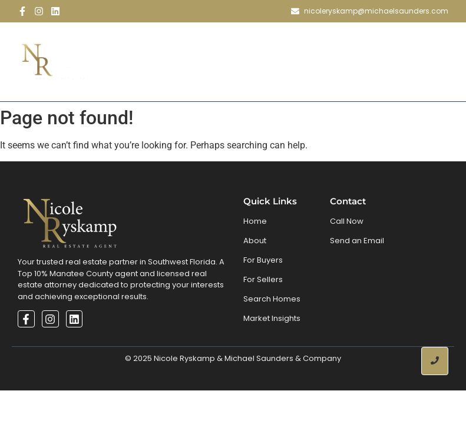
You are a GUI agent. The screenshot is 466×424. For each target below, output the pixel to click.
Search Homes (306, 45)
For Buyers (263, 260)
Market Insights (271, 318)
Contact (280, 78)
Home (129, 45)
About (176, 45)
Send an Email (357, 240)
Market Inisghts (394, 45)
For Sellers (263, 279)
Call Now (346, 221)
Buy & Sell (234, 45)
